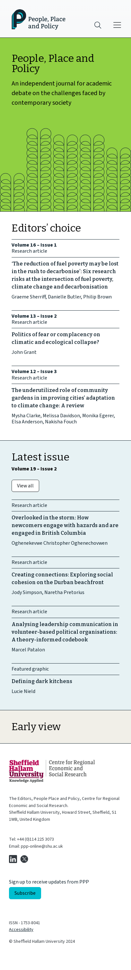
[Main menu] (117, 25)
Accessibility (21, 929)
